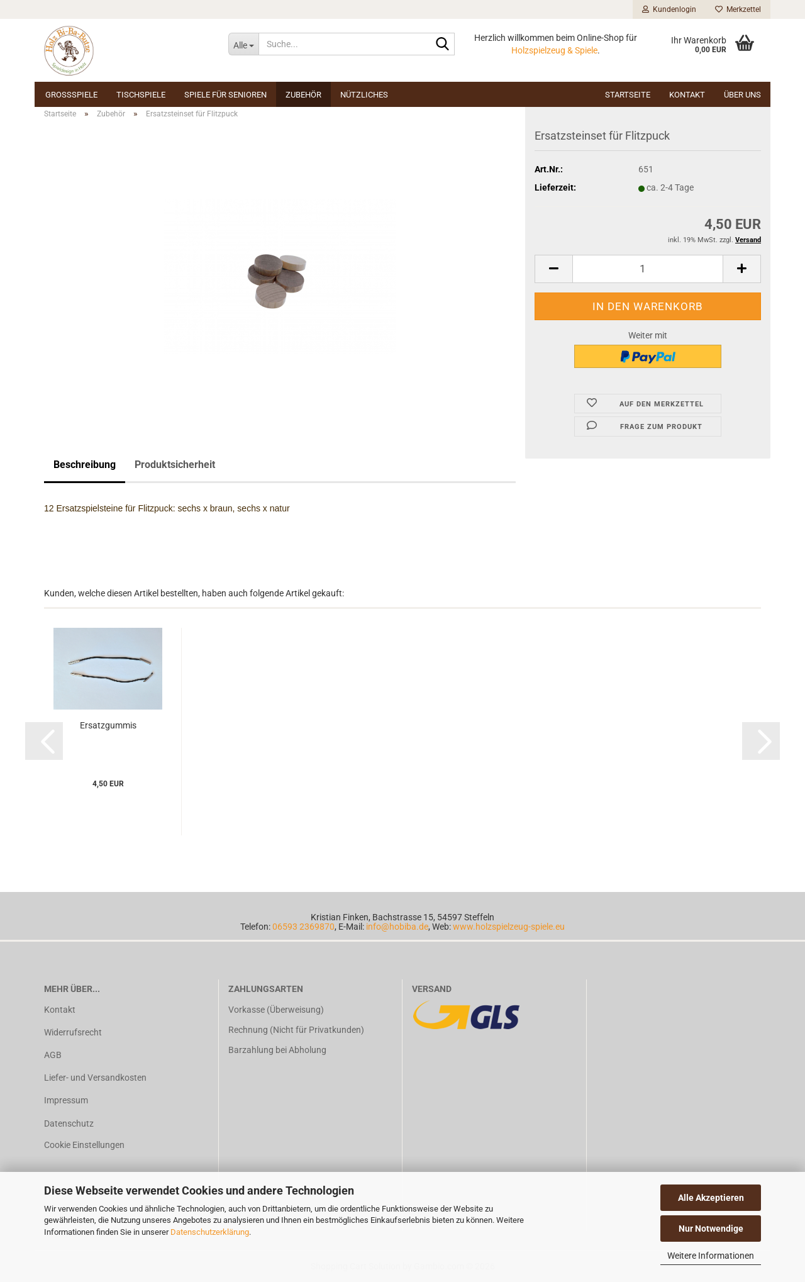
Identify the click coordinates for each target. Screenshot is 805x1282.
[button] (553, 269)
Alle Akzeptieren (711, 1198)
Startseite (627, 94)
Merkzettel (738, 9)
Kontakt (687, 94)
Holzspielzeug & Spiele (554, 50)
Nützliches (364, 94)
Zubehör (303, 94)
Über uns (742, 94)
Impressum (66, 1100)
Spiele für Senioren (225, 94)
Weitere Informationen (710, 1256)
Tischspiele (140, 94)
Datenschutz (69, 1123)
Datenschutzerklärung (209, 1232)
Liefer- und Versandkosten (95, 1078)
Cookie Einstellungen (84, 1145)
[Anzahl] (647, 269)
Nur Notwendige (711, 1228)
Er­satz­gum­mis (108, 725)
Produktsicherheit (175, 465)
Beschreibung (84, 465)
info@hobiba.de (397, 927)
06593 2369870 (303, 927)
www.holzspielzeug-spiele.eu (509, 927)
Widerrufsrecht (73, 1032)
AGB (53, 1055)
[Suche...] (243, 44)
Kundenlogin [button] (669, 9)
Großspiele (71, 94)
